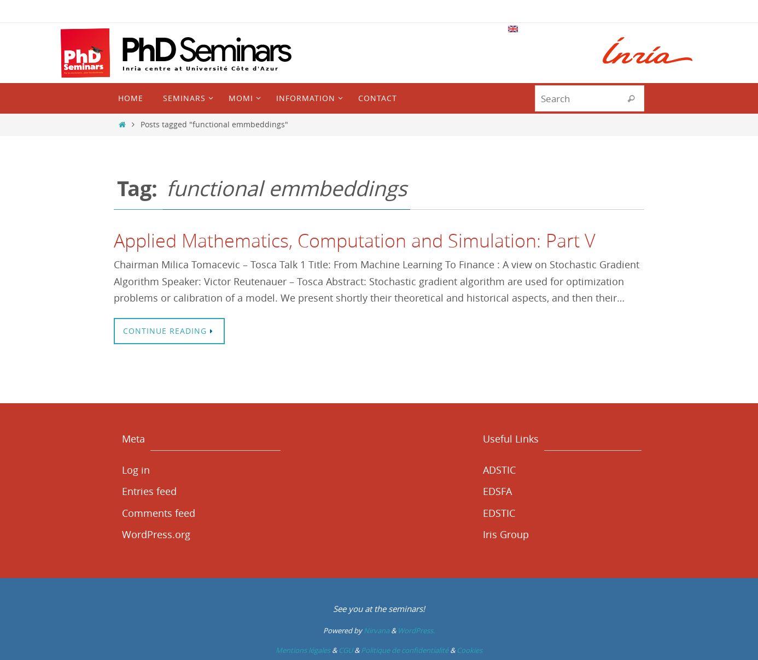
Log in (136, 469)
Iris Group (506, 534)
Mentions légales (303, 650)
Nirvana (376, 630)
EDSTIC (499, 513)
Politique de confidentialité (404, 650)
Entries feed (149, 491)
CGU (346, 650)
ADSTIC (499, 469)
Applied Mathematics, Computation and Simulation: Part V (355, 240)
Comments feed (158, 513)
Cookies (469, 650)
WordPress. (416, 630)
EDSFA (497, 491)
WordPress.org (156, 534)
